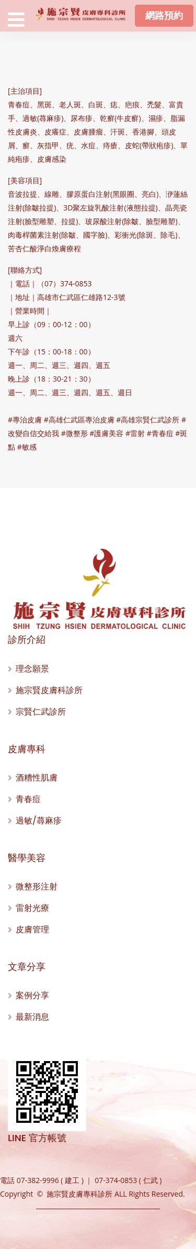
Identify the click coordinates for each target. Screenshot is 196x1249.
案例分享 (32, 995)
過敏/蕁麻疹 (39, 821)
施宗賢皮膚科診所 (49, 690)
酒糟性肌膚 (36, 778)
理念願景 (32, 669)
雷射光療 (32, 908)
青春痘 (28, 799)
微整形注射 (36, 886)
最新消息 (32, 1017)
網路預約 (164, 15)
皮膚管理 (32, 929)
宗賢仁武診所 (41, 712)
